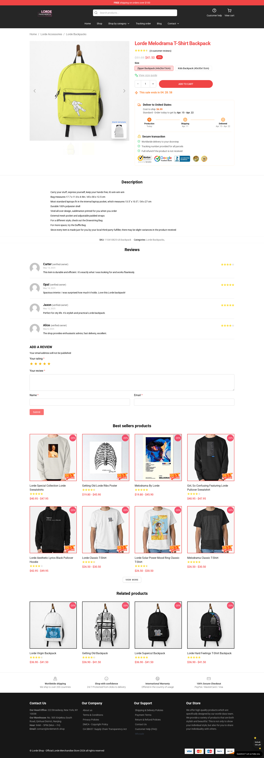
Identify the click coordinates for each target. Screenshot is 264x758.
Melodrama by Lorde (147, 485)
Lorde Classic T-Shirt (94, 557)
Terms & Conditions (93, 715)
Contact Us (141, 724)
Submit (36, 412)
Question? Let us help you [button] (248, 754)
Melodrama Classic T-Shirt (202, 557)
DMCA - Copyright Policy (95, 724)
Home (33, 34)
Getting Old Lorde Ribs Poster (99, 485)
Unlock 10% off (258, 743)
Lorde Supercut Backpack (150, 653)
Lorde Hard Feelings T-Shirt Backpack (209, 653)
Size (137, 63)
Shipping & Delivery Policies (149, 710)
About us (87, 710)
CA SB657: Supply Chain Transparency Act (105, 729)
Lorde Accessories (51, 34)
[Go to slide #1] (71, 149)
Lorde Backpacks (76, 34)
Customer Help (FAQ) (146, 729)
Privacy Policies (91, 719)
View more (132, 580)
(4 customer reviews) (160, 50)
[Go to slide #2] (88, 149)
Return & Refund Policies (148, 719)
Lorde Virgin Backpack (43, 653)
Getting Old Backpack (95, 653)
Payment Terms (143, 715)
